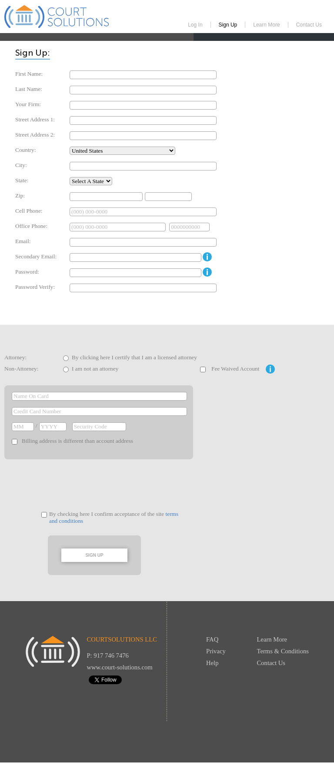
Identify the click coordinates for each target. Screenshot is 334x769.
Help (212, 662)
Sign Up (228, 25)
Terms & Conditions (283, 651)
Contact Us (309, 25)
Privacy (216, 651)
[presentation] (105, 485)
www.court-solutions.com (119, 667)
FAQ (212, 639)
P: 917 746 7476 (108, 655)
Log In (195, 25)
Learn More (266, 25)
